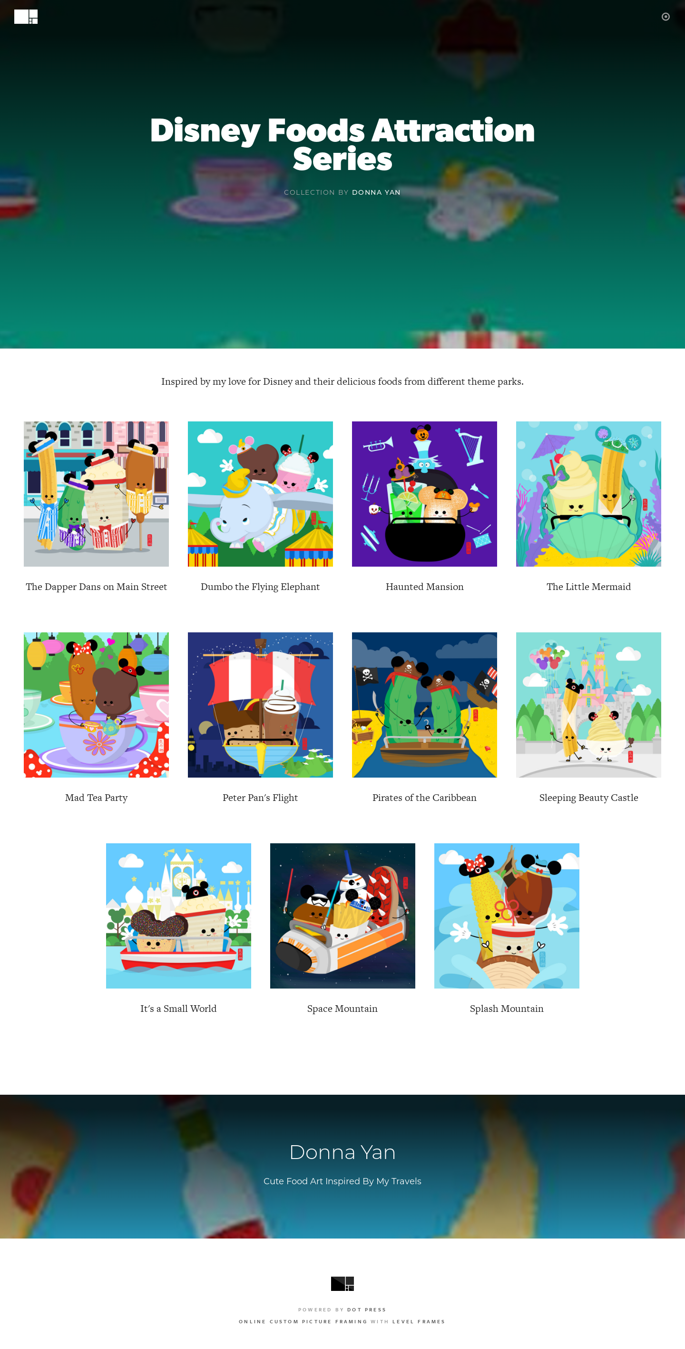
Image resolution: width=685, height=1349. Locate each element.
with (342, 1321)
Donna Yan (376, 192)
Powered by (342, 1309)
